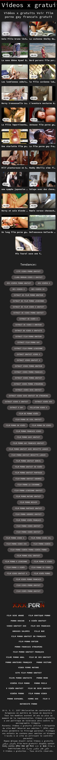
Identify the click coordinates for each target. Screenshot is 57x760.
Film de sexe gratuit (39, 688)
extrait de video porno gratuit (29, 313)
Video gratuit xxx (16, 626)
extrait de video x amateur (29, 325)
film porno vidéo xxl (41, 538)
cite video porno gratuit (28, 271)
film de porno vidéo (28, 414)
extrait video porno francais (28, 372)
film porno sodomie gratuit (29, 514)
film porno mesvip (28, 502)
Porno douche (18, 621)
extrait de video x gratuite (28, 331)
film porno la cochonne (28, 485)
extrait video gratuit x (28, 360)
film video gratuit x (17, 573)
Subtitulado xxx (16, 748)
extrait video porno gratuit (28, 378)
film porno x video (43, 562)
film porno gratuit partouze (28, 473)
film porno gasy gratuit (28, 437)
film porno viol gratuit (28, 556)
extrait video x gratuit (16, 402)
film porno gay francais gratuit (28, 443)
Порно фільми (11, 741)
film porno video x (15, 538)
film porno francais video (28, 431)
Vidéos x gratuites (16, 751)
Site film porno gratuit (28, 673)
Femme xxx (33, 699)
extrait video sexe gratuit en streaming (28, 396)
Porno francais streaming (28, 647)
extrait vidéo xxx (43, 402)
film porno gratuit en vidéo (28, 467)
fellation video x (38, 408)
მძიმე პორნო (8, 746)
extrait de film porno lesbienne (28, 301)
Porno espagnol (15, 699)
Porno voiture (43, 662)
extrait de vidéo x (28, 319)
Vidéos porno (17, 693)
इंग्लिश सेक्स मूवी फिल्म (25, 746)
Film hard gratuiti (27, 743)
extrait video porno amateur (28, 366)
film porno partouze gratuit (28, 508)
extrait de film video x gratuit (28, 307)
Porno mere (42, 678)
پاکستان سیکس (9, 743)
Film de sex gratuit (40, 657)
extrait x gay (16, 408)
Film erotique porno (39, 615)
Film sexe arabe (15, 615)
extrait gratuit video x (28, 354)
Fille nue (39, 631)
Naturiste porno (28, 704)
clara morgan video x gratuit (28, 277)
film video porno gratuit (28, 585)
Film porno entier (28, 641)
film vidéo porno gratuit (28, 591)
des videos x (18, 289)
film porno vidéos (41, 544)
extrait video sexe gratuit (29, 390)
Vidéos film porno (20, 683)
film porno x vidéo (16, 567)
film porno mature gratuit (28, 496)
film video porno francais (28, 579)
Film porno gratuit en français (28, 636)
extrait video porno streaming (28, 384)
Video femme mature (28, 667)
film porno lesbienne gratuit (28, 490)
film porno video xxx (17, 544)
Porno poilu (40, 683)
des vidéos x (44, 283)
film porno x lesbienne (16, 562)
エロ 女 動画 (41, 746)
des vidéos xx (38, 289)
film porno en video (41, 425)
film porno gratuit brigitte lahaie (28, 455)
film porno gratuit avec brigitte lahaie (28, 449)
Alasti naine (26, 741)
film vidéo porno (42, 573)
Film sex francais (40, 626)
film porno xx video (40, 567)
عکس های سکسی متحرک (37, 748)
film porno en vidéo (15, 425)
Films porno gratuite (20, 678)
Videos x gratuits (43, 741)
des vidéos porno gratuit (19, 283)
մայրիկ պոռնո (46, 743)
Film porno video (37, 693)
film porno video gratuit (28, 526)
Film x (46, 699)
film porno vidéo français (28, 520)
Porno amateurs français (19, 662)
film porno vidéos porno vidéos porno (28, 550)
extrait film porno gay (28, 342)
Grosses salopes (21, 631)
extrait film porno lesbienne (28, 348)
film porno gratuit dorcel (28, 461)
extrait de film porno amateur (28, 295)
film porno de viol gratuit (29, 419)
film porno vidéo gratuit (28, 532)
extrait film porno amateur (29, 336)
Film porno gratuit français (28, 652)
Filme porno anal (15, 657)
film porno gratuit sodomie (29, 479)
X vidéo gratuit (37, 621)
